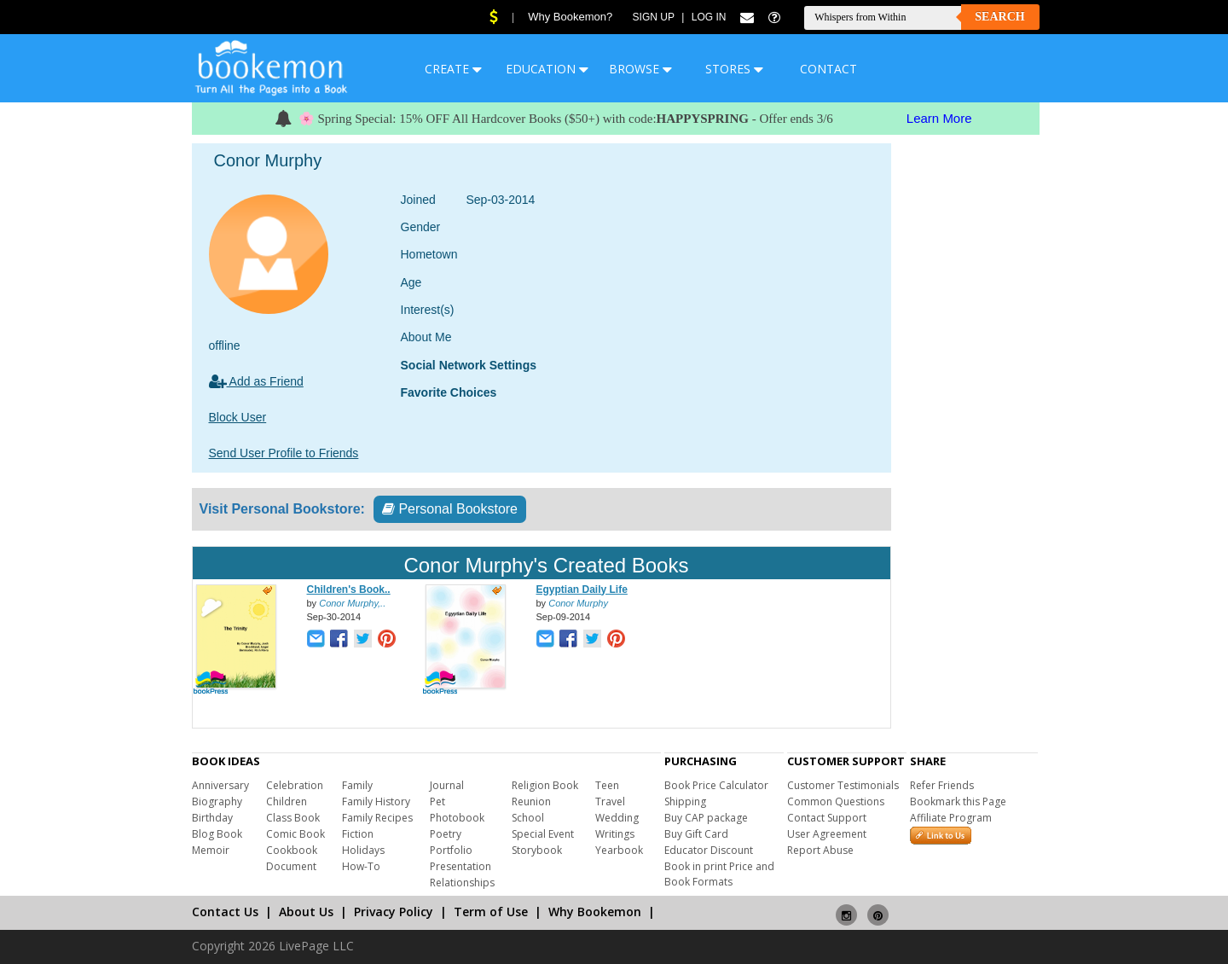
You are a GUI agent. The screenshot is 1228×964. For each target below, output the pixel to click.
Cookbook (291, 850)
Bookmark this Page (958, 801)
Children (286, 801)
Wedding (617, 817)
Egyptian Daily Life (582, 589)
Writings (614, 834)
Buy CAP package (706, 817)
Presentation (460, 866)
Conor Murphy (578, 603)
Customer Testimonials (843, 785)
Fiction (358, 834)
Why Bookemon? (570, 16)
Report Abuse (820, 850)
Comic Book (295, 834)
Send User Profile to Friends (284, 453)
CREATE (453, 69)
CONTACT (828, 69)
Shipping (685, 801)
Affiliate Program (951, 817)
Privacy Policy (393, 911)
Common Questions (835, 801)
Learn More (939, 118)
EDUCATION (547, 69)
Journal (447, 785)
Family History (376, 801)
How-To (361, 866)
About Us (306, 911)
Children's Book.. (349, 589)
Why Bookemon (594, 911)
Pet (437, 801)
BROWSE (640, 69)
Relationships (462, 882)
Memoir (210, 850)
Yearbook (619, 850)
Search (999, 16)
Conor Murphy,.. (352, 603)
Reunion (531, 801)
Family (357, 785)
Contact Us (225, 911)
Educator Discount (708, 850)
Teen (607, 785)
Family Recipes (377, 817)
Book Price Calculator (716, 785)
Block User (238, 417)
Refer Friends (942, 785)
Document (291, 866)
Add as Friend (256, 381)
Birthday (212, 817)
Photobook (457, 817)
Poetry (445, 834)
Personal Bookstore (450, 509)
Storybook (537, 850)
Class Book (293, 817)
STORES (734, 69)
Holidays (363, 850)
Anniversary (220, 785)
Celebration (294, 785)
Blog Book (217, 834)
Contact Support (826, 817)
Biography (217, 801)
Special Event (543, 834)
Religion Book (545, 785)
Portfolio (451, 850)
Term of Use (491, 911)
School (528, 817)
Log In (709, 17)
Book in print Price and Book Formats (719, 874)
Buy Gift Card (696, 834)
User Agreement (826, 834)
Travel (610, 801)
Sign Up (654, 17)
